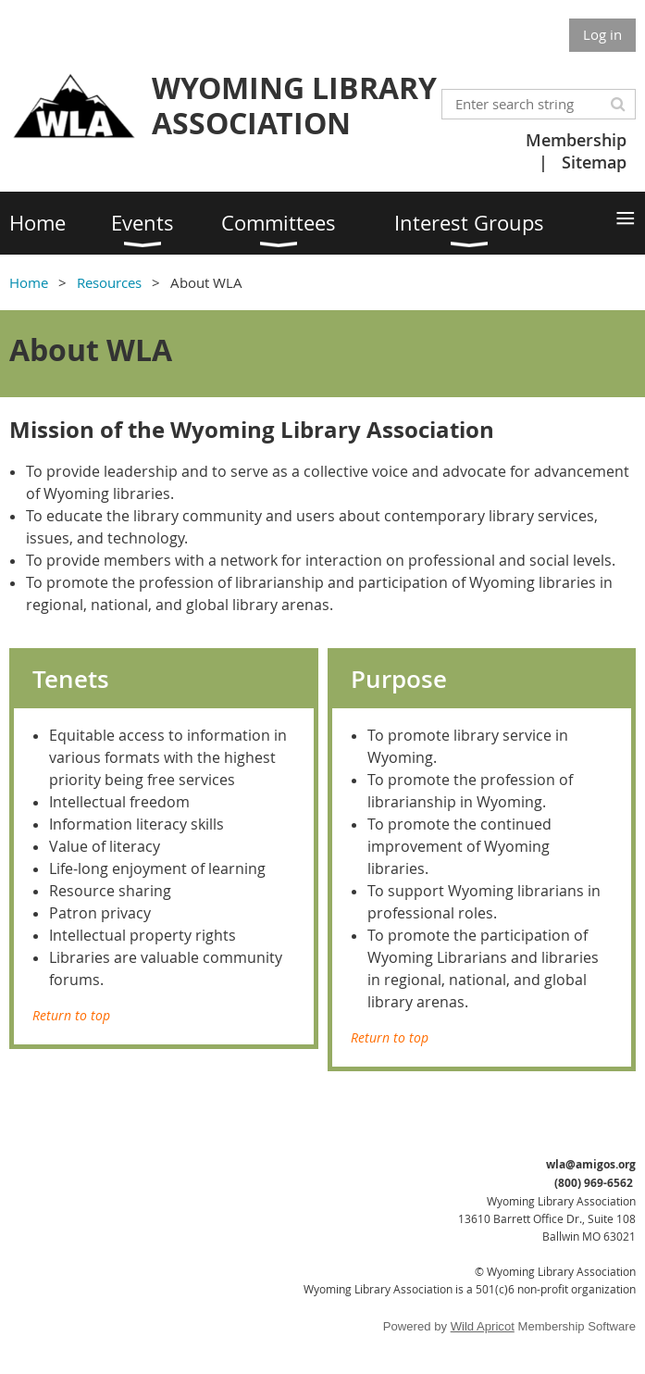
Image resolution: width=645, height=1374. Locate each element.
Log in (602, 34)
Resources (109, 282)
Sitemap (594, 162)
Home (28, 282)
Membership (576, 140)
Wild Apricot (483, 1326)
